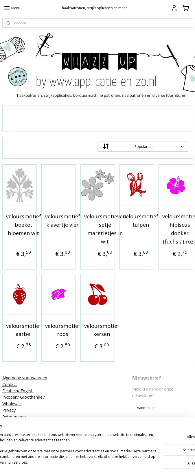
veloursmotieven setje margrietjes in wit (105, 229)
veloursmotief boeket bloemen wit (23, 225)
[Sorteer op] (143, 146)
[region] (59, 441)
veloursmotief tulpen (140, 220)
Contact (9, 384)
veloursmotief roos (62, 330)
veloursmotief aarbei (23, 330)
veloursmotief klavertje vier (62, 220)
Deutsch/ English (18, 390)
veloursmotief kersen (101, 330)
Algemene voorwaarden (24, 377)
